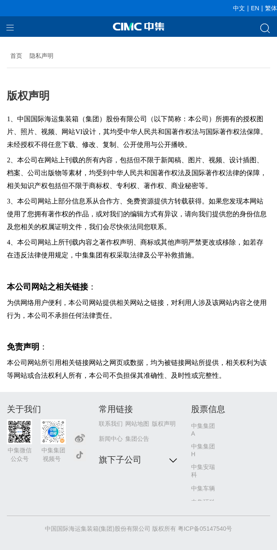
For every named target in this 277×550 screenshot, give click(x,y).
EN (255, 8)
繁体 (271, 8)
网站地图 (137, 423)
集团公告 (137, 438)
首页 (16, 55)
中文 (239, 8)
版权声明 (164, 423)
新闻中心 (111, 438)
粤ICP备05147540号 (205, 528)
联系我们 (111, 423)
